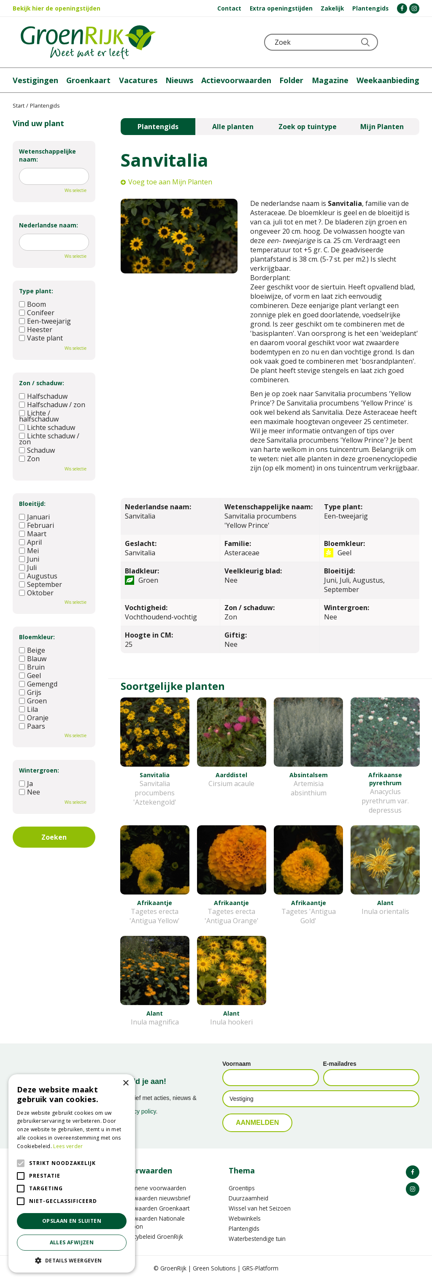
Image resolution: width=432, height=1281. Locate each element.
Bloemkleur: (37, 637)
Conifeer (36, 313)
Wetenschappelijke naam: (47, 155)
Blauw (32, 659)
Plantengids (158, 126)
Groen (33, 701)
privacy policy (138, 1111)
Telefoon (412, 42)
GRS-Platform (260, 1268)
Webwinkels (245, 1218)
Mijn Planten (382, 126)
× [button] (125, 1083)
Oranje (34, 718)
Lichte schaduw (47, 427)
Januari (34, 517)
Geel (30, 675)
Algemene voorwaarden (153, 1188)
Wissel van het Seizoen (260, 1208)
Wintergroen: (39, 770)
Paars (32, 726)
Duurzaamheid (248, 1198)
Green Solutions (214, 1268)
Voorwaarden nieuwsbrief (155, 1198)
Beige (32, 650)
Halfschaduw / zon (52, 405)
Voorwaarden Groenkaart (155, 1208)
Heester (35, 329)
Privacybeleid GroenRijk (152, 1236)
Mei (29, 551)
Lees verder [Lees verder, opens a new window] (68, 1146)
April (30, 542)
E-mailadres (339, 1063)
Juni (29, 559)
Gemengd (38, 684)
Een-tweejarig (45, 321)
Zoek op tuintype (307, 126)
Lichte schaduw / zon (49, 439)
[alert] (71, 1173)
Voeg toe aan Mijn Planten (170, 181)
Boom (32, 304)
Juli (28, 567)
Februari (36, 525)
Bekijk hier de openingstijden (56, 8)
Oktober (36, 593)
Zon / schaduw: (41, 383)
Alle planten (233, 126)
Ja (26, 783)
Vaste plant (41, 338)
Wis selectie (75, 190)
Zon (29, 459)
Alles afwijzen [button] (72, 1242)
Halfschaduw (43, 396)
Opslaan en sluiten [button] (71, 1220)
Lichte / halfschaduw (39, 416)
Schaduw (37, 450)
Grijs (30, 692)
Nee (29, 792)
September (40, 584)
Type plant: (36, 291)
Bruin (32, 667)
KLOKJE (392, 42)
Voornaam (236, 1063)
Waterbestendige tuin (257, 1239)
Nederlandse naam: (48, 225)
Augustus (38, 576)
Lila (28, 709)
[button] (72, 1260)
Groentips (242, 1188)
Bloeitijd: (32, 504)
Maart (32, 534)
